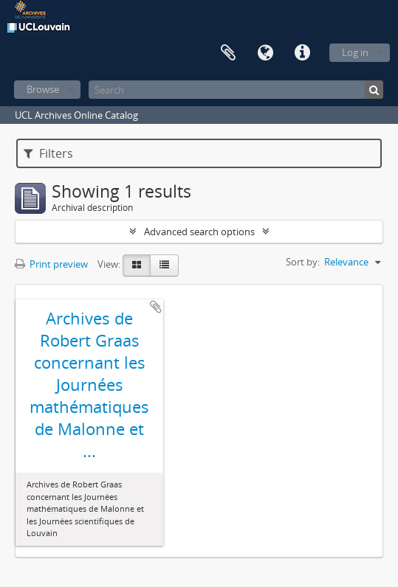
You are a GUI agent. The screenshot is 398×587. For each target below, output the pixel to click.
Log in (355, 52)
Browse (43, 89)
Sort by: (303, 261)
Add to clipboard (155, 306)
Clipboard (228, 53)
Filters (48, 153)
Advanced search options (199, 231)
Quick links (302, 53)
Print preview (51, 264)
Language (265, 53)
